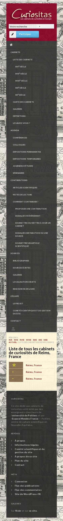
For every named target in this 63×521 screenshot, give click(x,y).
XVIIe (22, 340)
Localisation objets (24, 282)
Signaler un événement (27, 216)
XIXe (35, 340)
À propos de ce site (26, 456)
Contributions (19, 180)
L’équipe (15, 296)
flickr (18, 510)
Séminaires (18, 173)
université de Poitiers (24, 415)
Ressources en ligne (24, 289)
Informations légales (27, 444)
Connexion (21, 481)
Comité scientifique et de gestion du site (32, 312)
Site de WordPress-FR (28, 494)
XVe (10, 340)
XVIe (16, 340)
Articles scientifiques (25, 187)
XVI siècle (20, 66)
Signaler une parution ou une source (31, 234)
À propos (20, 440)
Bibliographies (21, 261)
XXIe (46, 340)
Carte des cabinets (23, 102)
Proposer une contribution (31, 209)
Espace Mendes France (25, 418)
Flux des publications (27, 485)
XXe (40, 340)
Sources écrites (22, 268)
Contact (16, 321)
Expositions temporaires (27, 159)
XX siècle (20, 94)
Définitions (19, 116)
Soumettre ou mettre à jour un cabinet (33, 224)
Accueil (30, 44)
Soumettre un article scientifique (27, 244)
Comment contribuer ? (25, 202)
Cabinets (15, 52)
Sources (15, 253)
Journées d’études (23, 166)
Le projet (18, 303)
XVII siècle (21, 73)
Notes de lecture (22, 195)
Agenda (15, 130)
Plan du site (32, 328)
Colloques (19, 145)
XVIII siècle (21, 80)
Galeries (17, 109)
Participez (25, 34)
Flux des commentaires (28, 489)
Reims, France (34, 365)
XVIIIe (28, 340)
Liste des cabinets (23, 59)
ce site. (33, 510)
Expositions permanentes (27, 152)
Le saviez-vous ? (21, 123)
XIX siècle (20, 87)
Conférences (20, 138)
